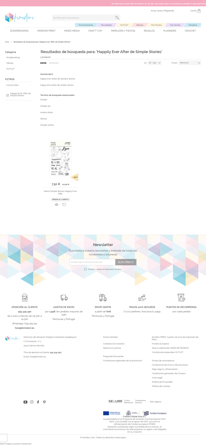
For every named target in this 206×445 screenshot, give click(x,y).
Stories (43, 118)
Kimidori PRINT (46, 30)
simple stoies (46, 112)
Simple (43, 99)
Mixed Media (72, 30)
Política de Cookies (161, 386)
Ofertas (9, 63)
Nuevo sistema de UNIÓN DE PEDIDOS (170, 348)
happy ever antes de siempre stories (57, 79)
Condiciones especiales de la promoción (123, 361)
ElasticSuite (26, 444)
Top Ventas (175, 25)
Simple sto (45, 106)
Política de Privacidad (162, 382)
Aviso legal (157, 378)
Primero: (174, 63)
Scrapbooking (19, 30)
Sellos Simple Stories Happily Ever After (60, 192)
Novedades (106, 25)
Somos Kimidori (110, 337)
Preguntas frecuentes (113, 356)
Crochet (190, 30)
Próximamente (86, 25)
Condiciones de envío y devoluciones (170, 365)
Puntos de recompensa (163, 361)
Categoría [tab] (10, 52)
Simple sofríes (47, 125)
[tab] (19, 85)
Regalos (149, 30)
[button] (64, 205)
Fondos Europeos (160, 344)
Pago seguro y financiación (165, 369)
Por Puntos (156, 25)
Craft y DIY (95, 30)
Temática (192, 25)
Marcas (139, 25)
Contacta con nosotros (114, 344)
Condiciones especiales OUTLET (167, 352)
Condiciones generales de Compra (168, 373)
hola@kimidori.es (38, 356)
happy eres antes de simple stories (57, 85)
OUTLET (124, 25)
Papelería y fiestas (123, 30)
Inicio (7, 42)
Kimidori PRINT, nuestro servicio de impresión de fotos (175, 338)
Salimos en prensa (112, 348)
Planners (169, 30)
